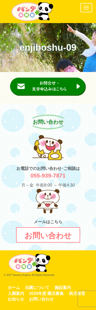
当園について (37, 287)
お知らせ (16, 299)
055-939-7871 (48, 175)
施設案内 (63, 287)
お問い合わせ (41, 299)
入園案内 (16, 293)
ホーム (14, 287)
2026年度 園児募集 (46, 293)
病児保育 (77, 293)
